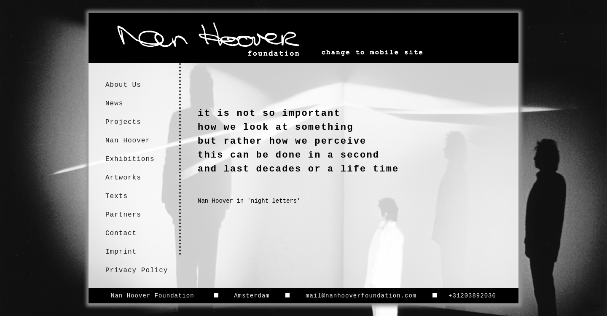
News (114, 103)
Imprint (121, 252)
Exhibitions (130, 159)
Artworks (123, 178)
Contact (121, 233)
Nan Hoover (127, 141)
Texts (116, 196)
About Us (123, 85)
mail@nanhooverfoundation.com (361, 295)
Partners (123, 215)
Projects (123, 122)
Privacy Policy (136, 270)
